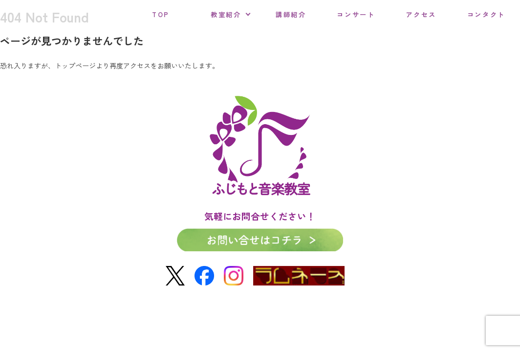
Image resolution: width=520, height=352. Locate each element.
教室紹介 (226, 14)
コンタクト (486, 14)
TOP (161, 14)
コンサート (356, 14)
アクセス (421, 14)
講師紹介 (291, 14)
